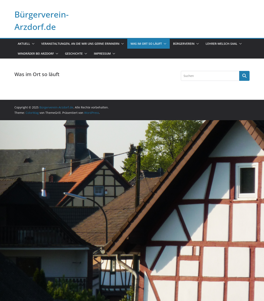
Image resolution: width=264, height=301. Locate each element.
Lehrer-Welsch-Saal (221, 44)
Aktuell (24, 44)
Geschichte (74, 53)
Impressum (102, 53)
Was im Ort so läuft (146, 44)
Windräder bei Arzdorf (36, 53)
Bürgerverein (183, 44)
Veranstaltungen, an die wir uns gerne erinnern (80, 44)
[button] (32, 44)
